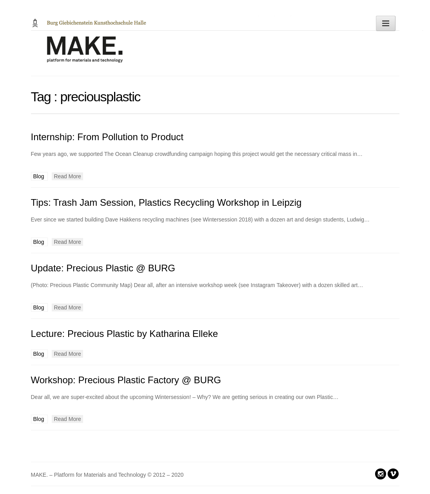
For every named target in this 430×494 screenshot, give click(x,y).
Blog (39, 176)
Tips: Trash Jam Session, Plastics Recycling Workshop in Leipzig (166, 202)
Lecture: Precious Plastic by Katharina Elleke (124, 333)
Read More (67, 176)
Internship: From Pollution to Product (107, 137)
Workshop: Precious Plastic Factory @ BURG (126, 380)
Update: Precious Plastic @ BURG (103, 268)
